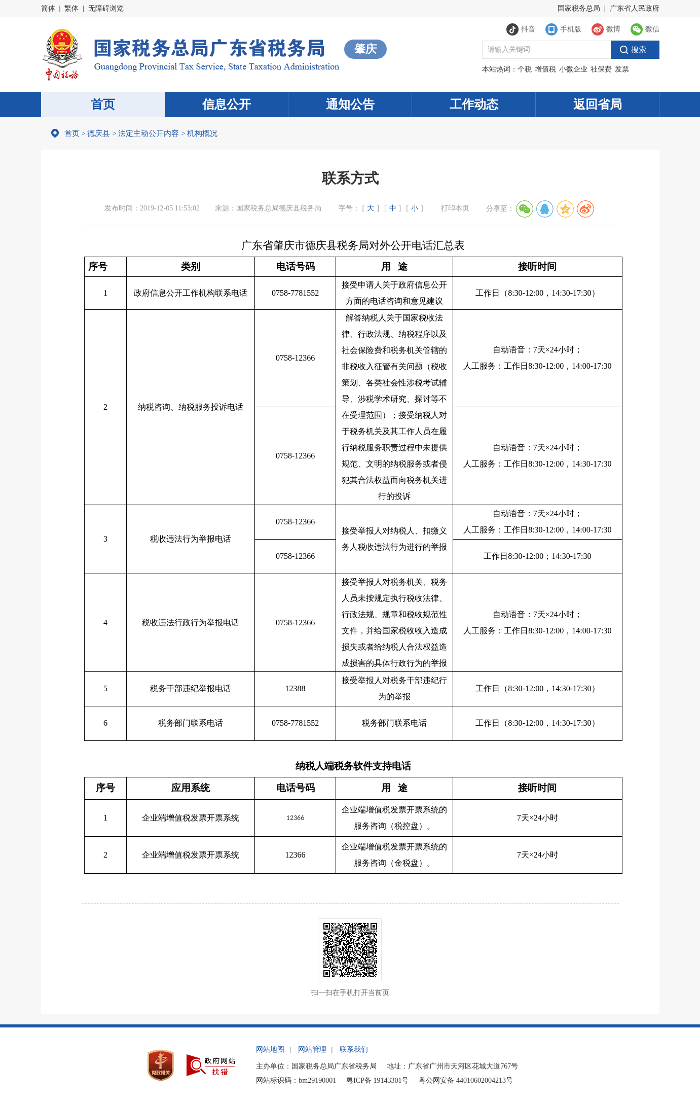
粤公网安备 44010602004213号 (466, 1080)
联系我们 (354, 1049)
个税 (525, 69)
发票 (622, 69)
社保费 (601, 69)
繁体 (71, 8)
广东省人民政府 (634, 8)
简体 (48, 8)
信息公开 (226, 104)
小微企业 (573, 69)
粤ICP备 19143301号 (377, 1080)
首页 (103, 104)
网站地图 (270, 1049)
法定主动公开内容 (148, 133)
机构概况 (199, 133)
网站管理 (312, 1049)
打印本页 (455, 208)
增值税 (545, 69)
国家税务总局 (579, 8)
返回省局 (597, 104)
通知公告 (350, 104)
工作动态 (474, 104)
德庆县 (98, 133)
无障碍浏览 (106, 8)
